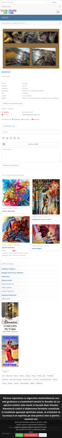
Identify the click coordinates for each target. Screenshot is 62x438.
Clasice (55, 379)
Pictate (10, 383)
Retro (16, 376)
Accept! (19, 435)
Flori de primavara (16, 379)
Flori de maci (27, 379)
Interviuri (6, 276)
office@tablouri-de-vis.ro (31, 115)
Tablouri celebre (8, 269)
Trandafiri (50, 376)
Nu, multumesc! (31, 435)
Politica (42, 435)
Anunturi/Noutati (9, 295)
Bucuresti (10, 376)
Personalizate (24, 383)
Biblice (33, 383)
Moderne (39, 383)
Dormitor (5, 379)
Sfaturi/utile (7, 280)
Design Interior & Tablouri (12, 273)
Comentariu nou (9, 126)
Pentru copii (41, 376)
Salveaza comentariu (10, 165)
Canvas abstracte (45, 379)
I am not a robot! (33, 144)
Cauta (54, 2)
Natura (28, 376)
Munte (22, 376)
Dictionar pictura (8, 284)
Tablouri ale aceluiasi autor (13, 103)
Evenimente (6, 299)
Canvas (16, 383)
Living (4, 383)
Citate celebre (7, 288)
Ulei (3, 376)
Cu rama (35, 379)
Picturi (34, 376)
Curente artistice (8, 291)
